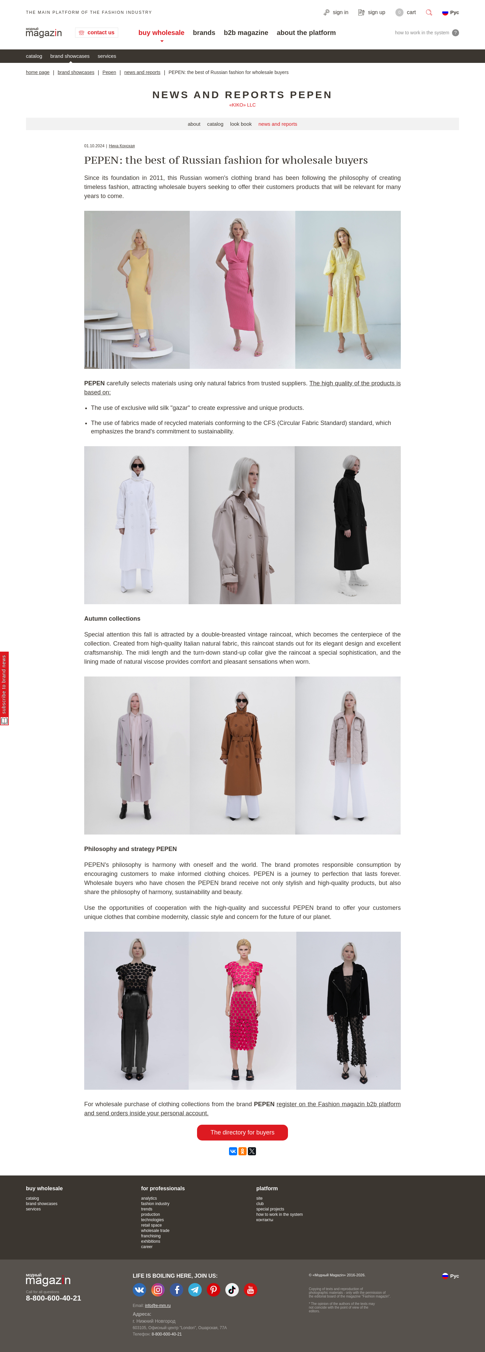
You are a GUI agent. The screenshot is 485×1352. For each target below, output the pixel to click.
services (107, 56)
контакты (264, 1220)
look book (241, 124)
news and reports (142, 72)
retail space (151, 1225)
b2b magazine (246, 32)
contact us (101, 32)
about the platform (306, 32)
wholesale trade (155, 1230)
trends (146, 1209)
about (194, 124)
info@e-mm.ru (158, 1305)
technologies (152, 1220)
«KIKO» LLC (242, 105)
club (260, 1203)
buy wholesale (161, 32)
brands (204, 32)
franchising (151, 1236)
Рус (454, 12)
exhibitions (150, 1241)
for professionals (163, 1188)
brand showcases (70, 56)
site (259, 1198)
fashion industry (155, 1203)
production (150, 1214)
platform (267, 1188)
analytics (149, 1198)
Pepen (109, 72)
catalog (34, 56)
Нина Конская (122, 146)
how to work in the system (279, 1214)
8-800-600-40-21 (53, 1298)
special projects (270, 1209)
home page (38, 72)
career (147, 1246)
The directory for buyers (242, 1132)
